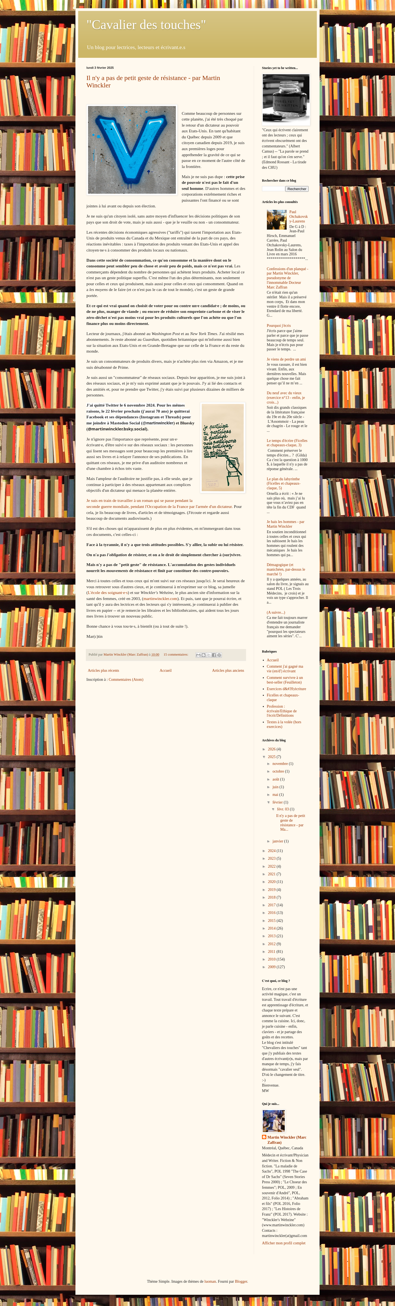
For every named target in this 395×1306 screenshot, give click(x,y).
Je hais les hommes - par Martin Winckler (285, 524)
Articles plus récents (103, 670)
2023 (272, 858)
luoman (210, 1281)
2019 (272, 890)
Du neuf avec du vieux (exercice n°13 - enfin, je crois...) (286, 397)
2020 (272, 882)
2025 (272, 757)
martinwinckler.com (160, 598)
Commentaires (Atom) (126, 680)
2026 (272, 749)
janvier (278, 841)
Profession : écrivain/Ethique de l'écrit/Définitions (282, 711)
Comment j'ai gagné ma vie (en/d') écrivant (285, 668)
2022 (272, 866)
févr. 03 (283, 809)
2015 (272, 921)
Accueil (166, 670)
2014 (272, 928)
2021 (272, 874)
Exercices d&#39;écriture (286, 689)
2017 (272, 905)
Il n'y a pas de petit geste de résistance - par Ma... (290, 822)
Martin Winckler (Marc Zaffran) (286, 1140)
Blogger (241, 1281)
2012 (272, 944)
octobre (278, 771)
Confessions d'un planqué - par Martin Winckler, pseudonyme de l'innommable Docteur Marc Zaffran (287, 278)
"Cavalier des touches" (146, 24)
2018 (272, 897)
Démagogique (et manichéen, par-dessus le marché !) (286, 569)
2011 (272, 952)
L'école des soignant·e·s (108, 592)
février (278, 802)
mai (275, 795)
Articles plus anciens (228, 670)
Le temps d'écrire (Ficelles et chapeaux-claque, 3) (287, 443)
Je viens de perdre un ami (286, 359)
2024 (272, 851)
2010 (272, 959)
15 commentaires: (176, 654)
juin (275, 787)
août (276, 779)
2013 (272, 936)
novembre (280, 764)
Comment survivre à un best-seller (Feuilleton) (285, 680)
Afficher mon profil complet (284, 1243)
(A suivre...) (276, 612)
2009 (272, 967)
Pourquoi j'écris (279, 326)
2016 (272, 913)
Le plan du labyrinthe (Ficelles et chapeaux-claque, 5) (284, 483)
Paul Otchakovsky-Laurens (298, 216)
